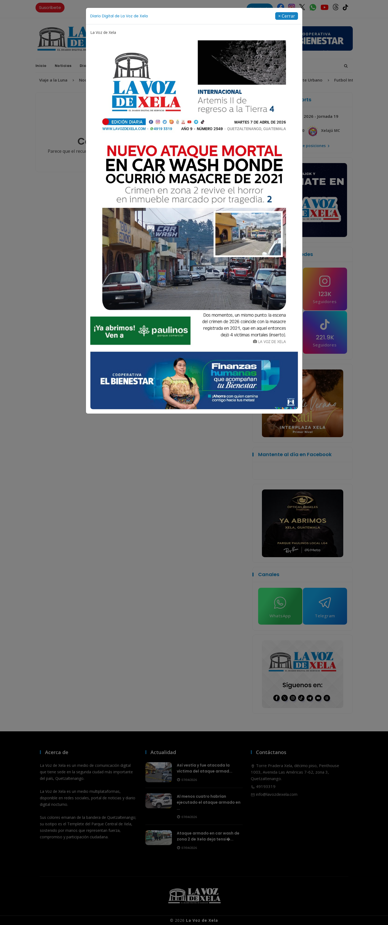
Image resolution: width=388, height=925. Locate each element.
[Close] (286, 16)
